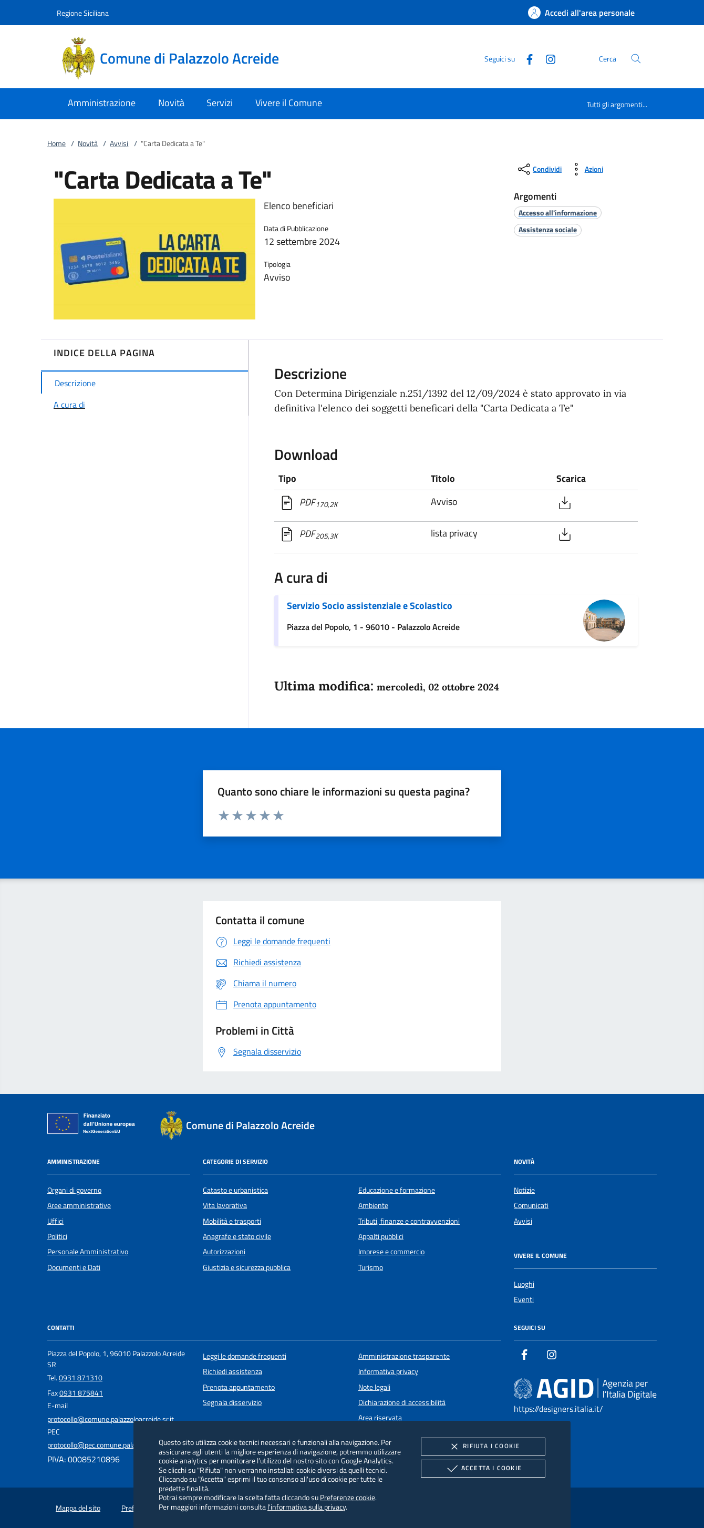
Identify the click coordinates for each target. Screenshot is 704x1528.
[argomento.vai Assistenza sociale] (548, 229)
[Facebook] (525, 58)
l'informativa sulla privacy (306, 1506)
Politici (57, 1236)
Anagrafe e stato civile (237, 1236)
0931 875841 (81, 1393)
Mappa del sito (78, 1508)
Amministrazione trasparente (404, 1356)
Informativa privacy (388, 1371)
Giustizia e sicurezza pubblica (247, 1267)
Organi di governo (74, 1190)
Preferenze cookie (347, 1497)
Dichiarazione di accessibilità (402, 1402)
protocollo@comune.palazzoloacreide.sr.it (110, 1419)
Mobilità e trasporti (232, 1221)
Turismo (370, 1267)
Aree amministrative (79, 1205)
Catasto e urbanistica (235, 1190)
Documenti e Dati (73, 1267)
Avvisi (119, 143)
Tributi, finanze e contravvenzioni (409, 1221)
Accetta (483, 1468)
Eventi (524, 1299)
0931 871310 (80, 1378)
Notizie (524, 1190)
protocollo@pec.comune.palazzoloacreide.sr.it (116, 1445)
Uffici (55, 1221)
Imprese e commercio (391, 1251)
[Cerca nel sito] (636, 58)
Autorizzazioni (224, 1251)
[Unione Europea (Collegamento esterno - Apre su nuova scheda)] (94, 1125)
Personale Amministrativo (87, 1251)
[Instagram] (546, 58)
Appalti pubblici (380, 1236)
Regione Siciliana (83, 12)
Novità (88, 143)
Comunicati (531, 1205)
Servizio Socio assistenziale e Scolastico (369, 605)
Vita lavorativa (225, 1205)
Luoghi (524, 1284)
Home (56, 143)
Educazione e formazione (396, 1190)
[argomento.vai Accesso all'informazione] (558, 212)
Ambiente (373, 1205)
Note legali (374, 1387)
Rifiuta (483, 1446)
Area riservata (380, 1417)
